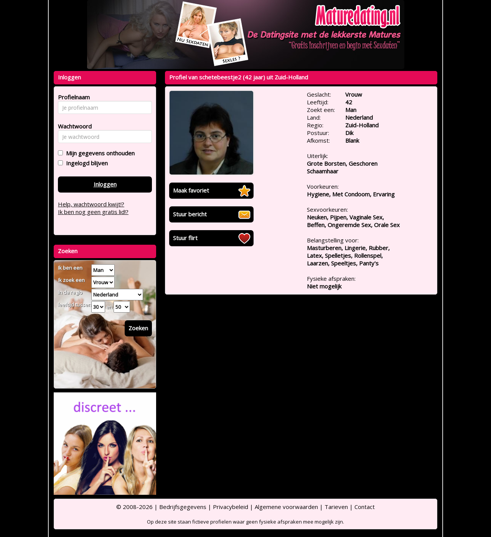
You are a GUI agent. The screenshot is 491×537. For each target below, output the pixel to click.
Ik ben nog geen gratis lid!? (93, 212)
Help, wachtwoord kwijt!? (91, 204)
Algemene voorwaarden (286, 507)
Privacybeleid (230, 507)
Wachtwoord (72, 126)
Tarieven (336, 507)
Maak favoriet (191, 190)
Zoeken (138, 328)
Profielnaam (72, 97)
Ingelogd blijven (85, 163)
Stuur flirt (185, 238)
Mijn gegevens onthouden (99, 153)
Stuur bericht (190, 214)
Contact (364, 507)
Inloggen (105, 184)
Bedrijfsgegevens (182, 507)
